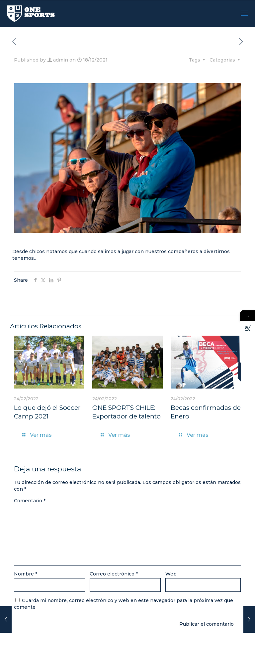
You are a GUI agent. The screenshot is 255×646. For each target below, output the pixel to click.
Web (171, 574)
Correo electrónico (114, 574)
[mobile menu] (244, 13)
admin (60, 60)
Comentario (29, 501)
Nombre (25, 574)
